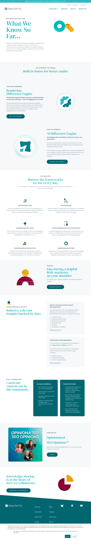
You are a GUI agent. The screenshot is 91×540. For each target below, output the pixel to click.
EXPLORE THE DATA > (56, 330)
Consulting (53, 9)
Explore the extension (57, 162)
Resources (75, 5)
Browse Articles (55, 287)
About (68, 5)
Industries (38, 512)
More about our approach (18, 490)
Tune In (52, 454)
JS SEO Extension (38, 523)
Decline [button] (74, 536)
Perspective (82, 9)
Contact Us (83, 5)
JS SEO (64, 1)
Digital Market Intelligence (60, 345)
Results (73, 9)
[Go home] (17, 506)
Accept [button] (67, 536)
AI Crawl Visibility (53, 1)
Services (37, 507)
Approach (64, 9)
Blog (50, 507)
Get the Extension (16, 116)
